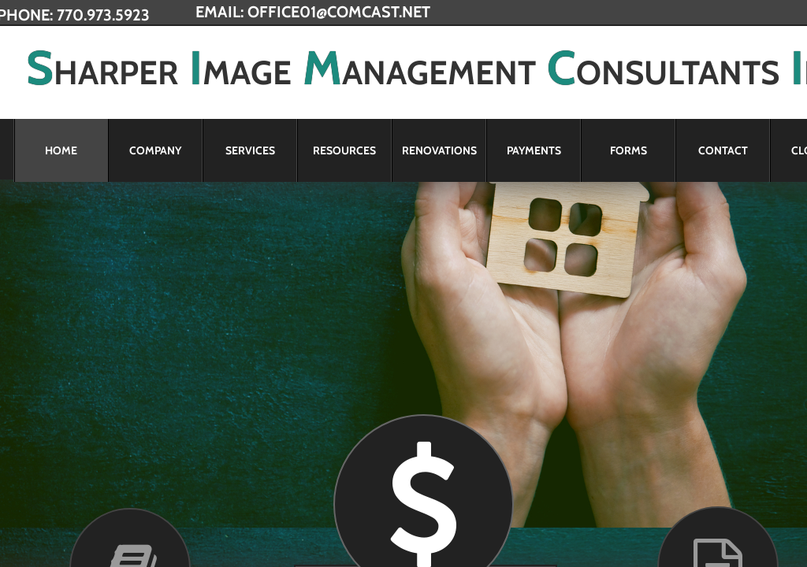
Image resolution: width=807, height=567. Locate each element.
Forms (628, 150)
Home (61, 150)
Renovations (439, 150)
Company (155, 150)
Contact (723, 150)
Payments (534, 150)
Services (250, 150)
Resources (344, 150)
